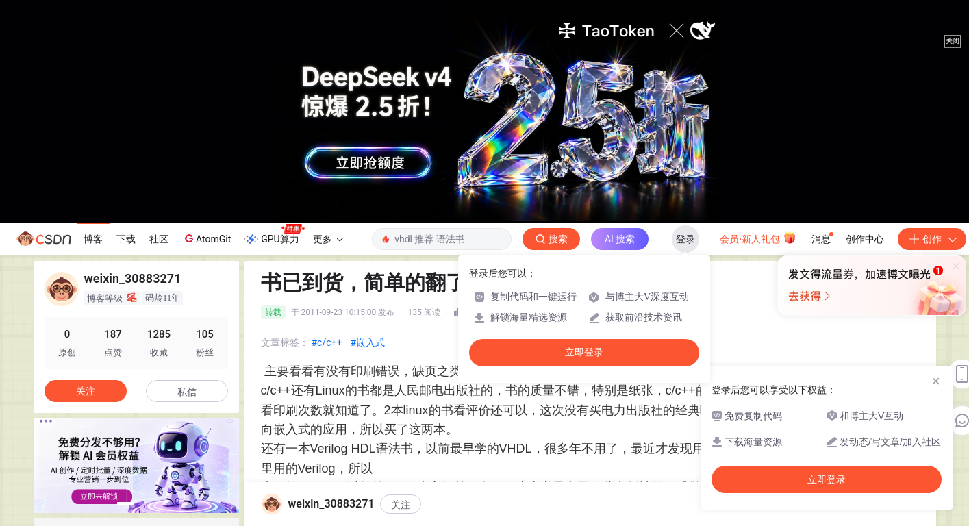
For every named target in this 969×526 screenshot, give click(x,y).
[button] (125, 503)
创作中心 (865, 239)
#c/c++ (327, 342)
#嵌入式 (367, 342)
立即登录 (584, 352)
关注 (400, 504)
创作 (932, 239)
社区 (158, 239)
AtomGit (206, 238)
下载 (126, 239)
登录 (685, 239)
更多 (328, 239)
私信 (187, 391)
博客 (93, 239)
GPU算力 (274, 235)
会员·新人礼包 (758, 238)
